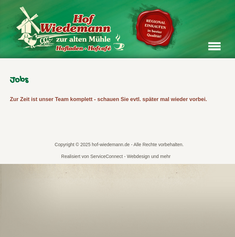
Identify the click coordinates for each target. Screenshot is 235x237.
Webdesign (138, 156)
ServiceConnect (106, 156)
